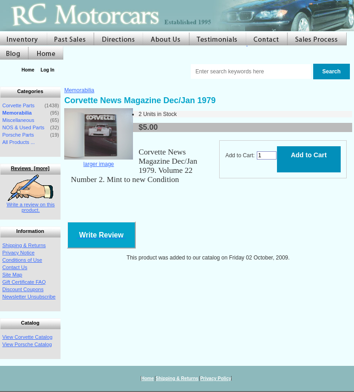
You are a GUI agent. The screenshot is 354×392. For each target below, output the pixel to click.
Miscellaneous (18, 120)
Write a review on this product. (30, 204)
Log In (48, 69)
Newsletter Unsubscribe (28, 296)
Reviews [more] (30, 168)
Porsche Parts (18, 135)
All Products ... (18, 142)
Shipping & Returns (24, 245)
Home (28, 69)
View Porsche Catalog (27, 344)
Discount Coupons (23, 289)
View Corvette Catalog (27, 337)
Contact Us (14, 267)
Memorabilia (79, 90)
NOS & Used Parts (23, 127)
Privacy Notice (18, 252)
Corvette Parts (18, 105)
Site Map (12, 274)
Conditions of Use (22, 260)
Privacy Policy (215, 378)
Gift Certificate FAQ (24, 282)
